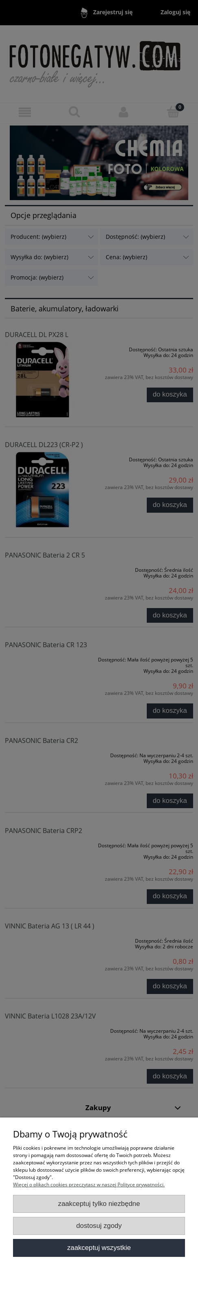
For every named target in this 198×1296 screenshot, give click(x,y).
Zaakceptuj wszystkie (99, 1248)
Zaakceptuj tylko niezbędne (99, 1204)
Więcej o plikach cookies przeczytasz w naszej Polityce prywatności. (89, 1184)
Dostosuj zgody (99, 1226)
